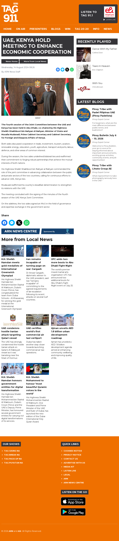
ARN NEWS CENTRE (74, 482)
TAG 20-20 (82, 28)
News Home (12, 61)
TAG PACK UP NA (13, 459)
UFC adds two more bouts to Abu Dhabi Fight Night (62, 256)
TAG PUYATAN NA (13, 463)
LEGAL (67, 474)
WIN (67, 28)
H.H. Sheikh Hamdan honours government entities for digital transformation (12, 377)
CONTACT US (71, 459)
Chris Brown (97, 87)
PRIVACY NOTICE (72, 455)
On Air (20, 28)
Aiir (19, 531)
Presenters (38, 28)
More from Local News (35, 61)
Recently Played (94, 42)
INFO (96, 28)
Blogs (55, 28)
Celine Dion (97, 52)
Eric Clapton (97, 70)
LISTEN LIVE (70, 470)
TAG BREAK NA (12, 455)
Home (8, 28)
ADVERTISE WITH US (74, 463)
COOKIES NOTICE (73, 451)
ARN (66, 478)
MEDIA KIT (69, 467)
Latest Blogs (91, 102)
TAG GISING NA (12, 451)
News (108, 28)
